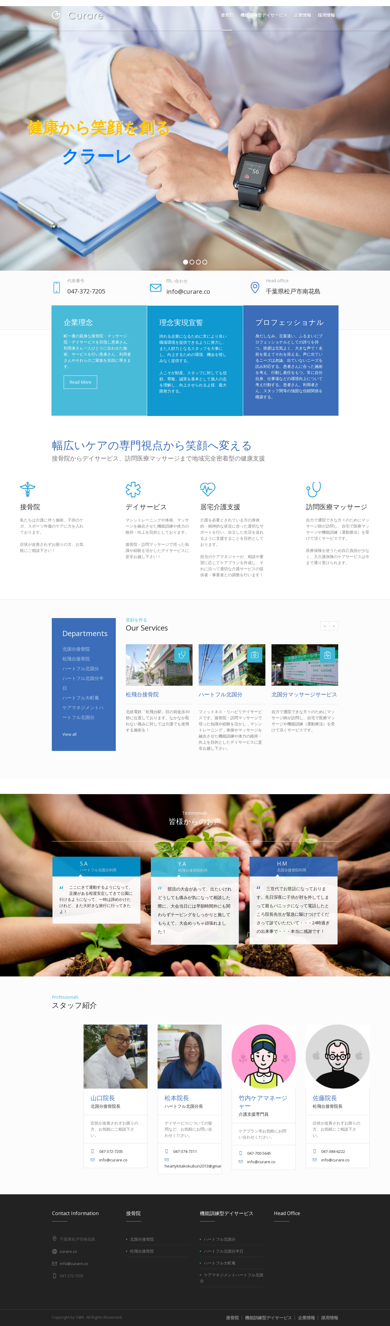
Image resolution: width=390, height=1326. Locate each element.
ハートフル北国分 (80, 674)
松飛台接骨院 (76, 664)
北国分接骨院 (76, 655)
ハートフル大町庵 (80, 703)
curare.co (68, 1251)
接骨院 (232, 1318)
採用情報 (329, 1318)
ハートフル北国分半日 (223, 1251)
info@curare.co (74, 1263)
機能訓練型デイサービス (268, 1318)
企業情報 (306, 1318)
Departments (85, 639)
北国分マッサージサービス (304, 694)
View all (69, 740)
